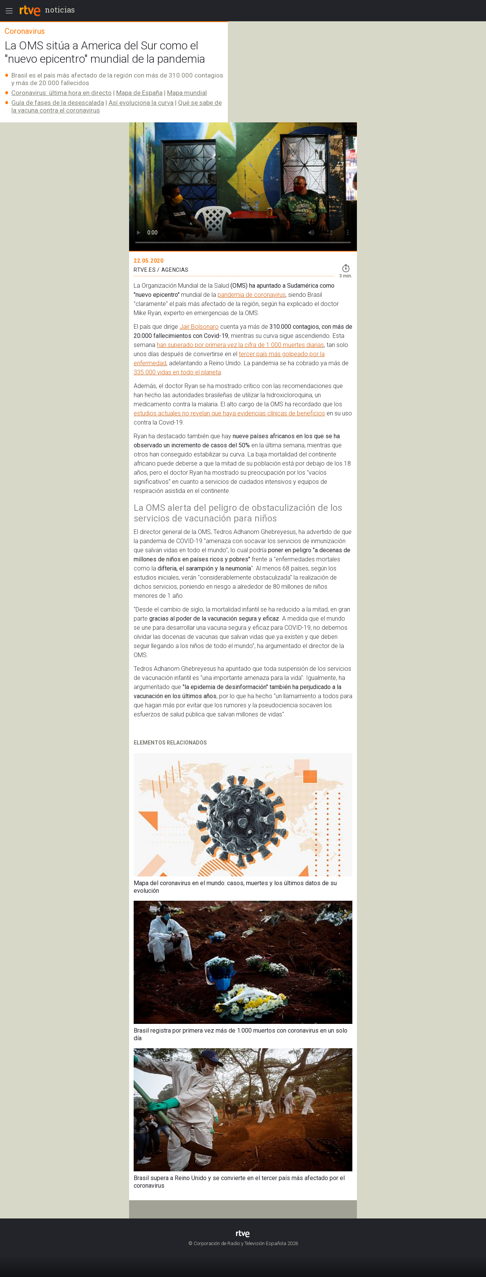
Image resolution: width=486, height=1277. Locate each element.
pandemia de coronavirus (252, 294)
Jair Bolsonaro (199, 326)
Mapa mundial (187, 93)
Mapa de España (139, 93)
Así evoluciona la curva (141, 102)
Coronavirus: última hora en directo (61, 93)
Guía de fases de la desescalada (57, 102)
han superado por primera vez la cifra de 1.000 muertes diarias (240, 345)
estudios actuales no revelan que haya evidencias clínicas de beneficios (229, 413)
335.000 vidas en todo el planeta (177, 372)
